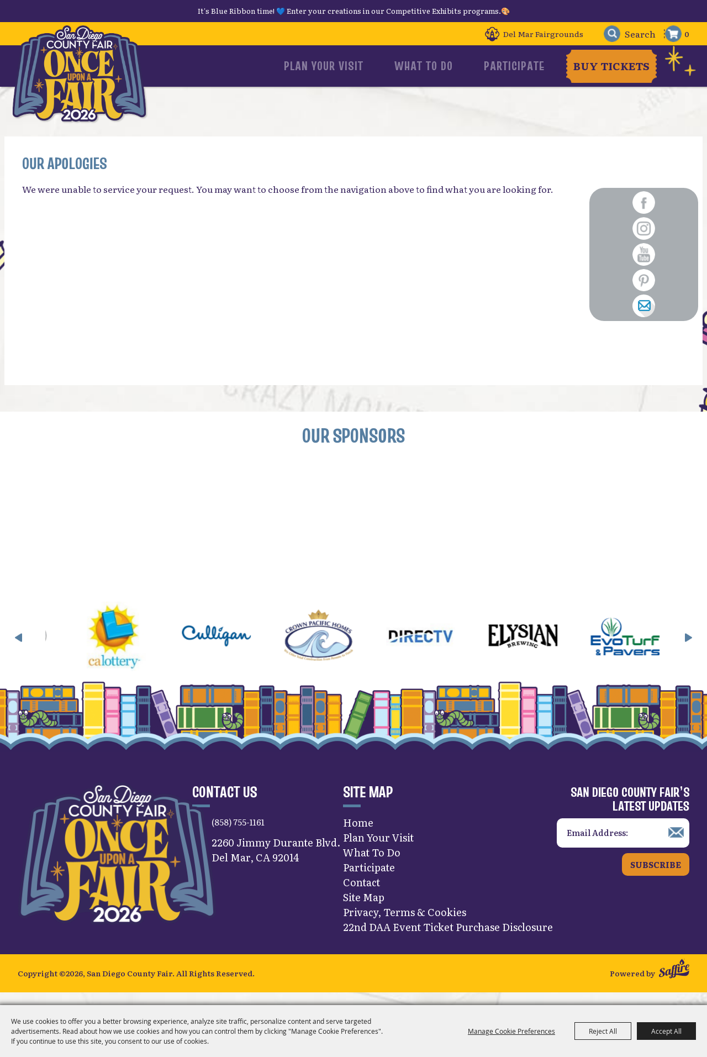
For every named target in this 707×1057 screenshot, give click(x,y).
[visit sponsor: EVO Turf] (641, 649)
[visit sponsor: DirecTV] (437, 649)
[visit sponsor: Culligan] (232, 649)
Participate (515, 65)
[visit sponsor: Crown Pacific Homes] (335, 649)
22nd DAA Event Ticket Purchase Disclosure (448, 938)
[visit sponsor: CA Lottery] (130, 649)
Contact (361, 893)
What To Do (444, 65)
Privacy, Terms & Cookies (404, 923)
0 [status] (686, 33)
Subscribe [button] (655, 875)
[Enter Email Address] (623, 844)
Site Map (363, 908)
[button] (18, 648)
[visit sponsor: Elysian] (539, 649)
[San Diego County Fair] (82, 80)
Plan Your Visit (364, 65)
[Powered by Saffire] (674, 982)
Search (606, 34)
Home (358, 834)
